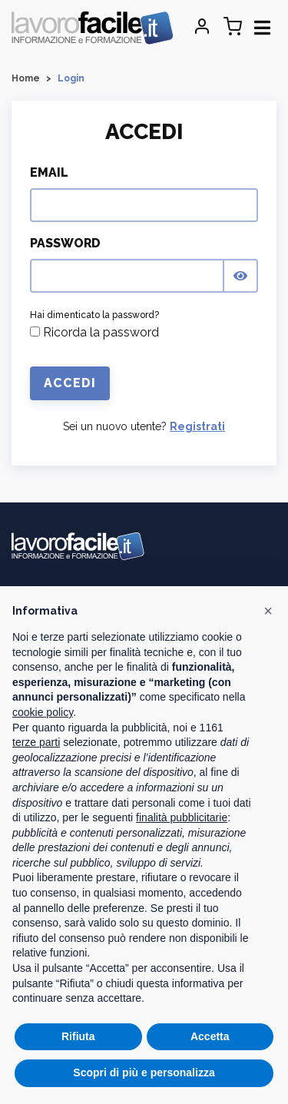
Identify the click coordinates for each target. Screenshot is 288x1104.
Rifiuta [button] (78, 1036)
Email (49, 172)
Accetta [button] (210, 1036)
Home (26, 78)
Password (65, 243)
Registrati (197, 426)
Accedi (70, 383)
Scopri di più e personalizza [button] (143, 1072)
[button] (268, 610)
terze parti (36, 742)
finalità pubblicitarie (181, 817)
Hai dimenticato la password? (94, 315)
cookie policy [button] (42, 712)
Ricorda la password (94, 332)
